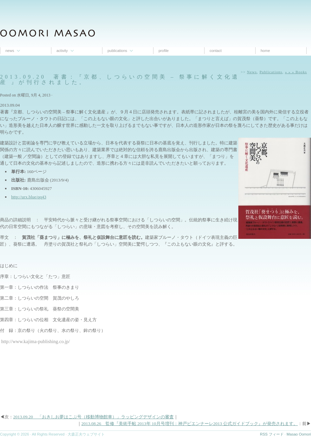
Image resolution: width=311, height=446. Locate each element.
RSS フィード (272, 434)
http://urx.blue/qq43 (28, 196)
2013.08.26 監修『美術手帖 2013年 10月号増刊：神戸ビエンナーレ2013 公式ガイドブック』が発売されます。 (189, 423)
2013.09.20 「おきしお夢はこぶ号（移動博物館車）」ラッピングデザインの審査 (93, 416)
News (9, 51)
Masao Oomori (299, 434)
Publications (117, 51)
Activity (62, 51)
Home (265, 51)
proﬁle (164, 51)
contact (215, 51)
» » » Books (296, 72)
